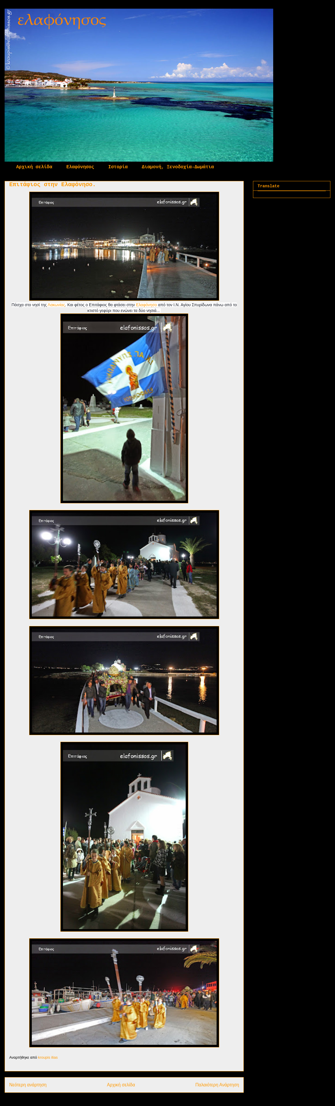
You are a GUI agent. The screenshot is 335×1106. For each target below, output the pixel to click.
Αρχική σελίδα (34, 167)
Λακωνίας (56, 304)
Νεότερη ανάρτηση (27, 1084)
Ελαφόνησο (146, 304)
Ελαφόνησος (80, 167)
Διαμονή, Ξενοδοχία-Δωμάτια (178, 167)
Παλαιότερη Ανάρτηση (217, 1084)
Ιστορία (118, 167)
